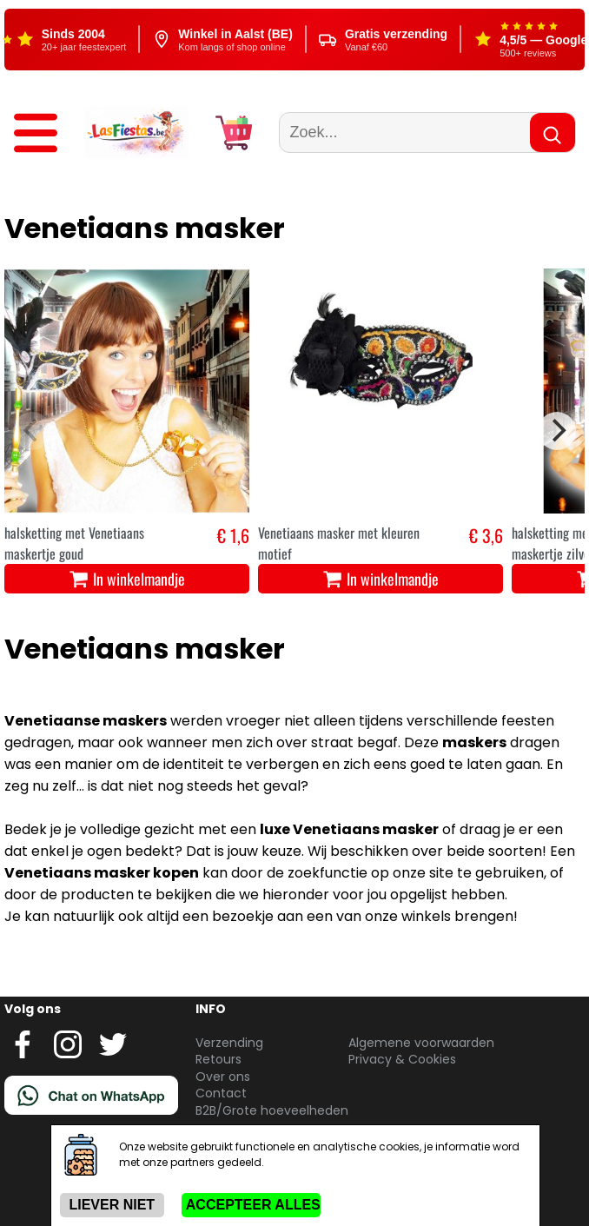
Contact (221, 1093)
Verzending (229, 1042)
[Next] (557, 431)
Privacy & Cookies (402, 1059)
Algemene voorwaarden (421, 1042)
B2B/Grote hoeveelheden (271, 1110)
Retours (218, 1059)
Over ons (222, 1076)
